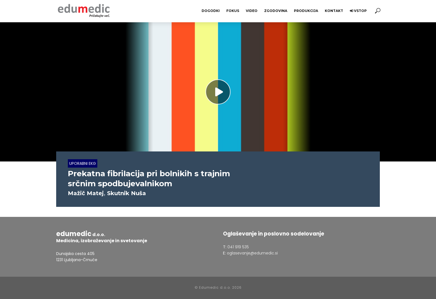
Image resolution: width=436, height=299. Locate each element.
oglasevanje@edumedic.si (252, 253)
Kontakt (334, 11)
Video (251, 11)
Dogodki (211, 11)
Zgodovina (275, 11)
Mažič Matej (86, 193)
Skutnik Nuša (126, 193)
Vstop (358, 11)
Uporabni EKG (82, 163)
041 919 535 (238, 247)
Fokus (232, 11)
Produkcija (306, 11)
